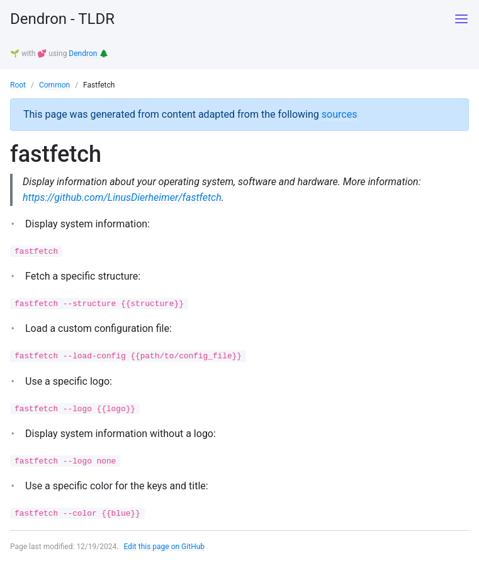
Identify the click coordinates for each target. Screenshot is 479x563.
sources (340, 114)
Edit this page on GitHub (164, 546)
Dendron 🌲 (88, 53)
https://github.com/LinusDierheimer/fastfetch (122, 197)
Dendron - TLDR (62, 19)
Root (18, 85)
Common (54, 85)
